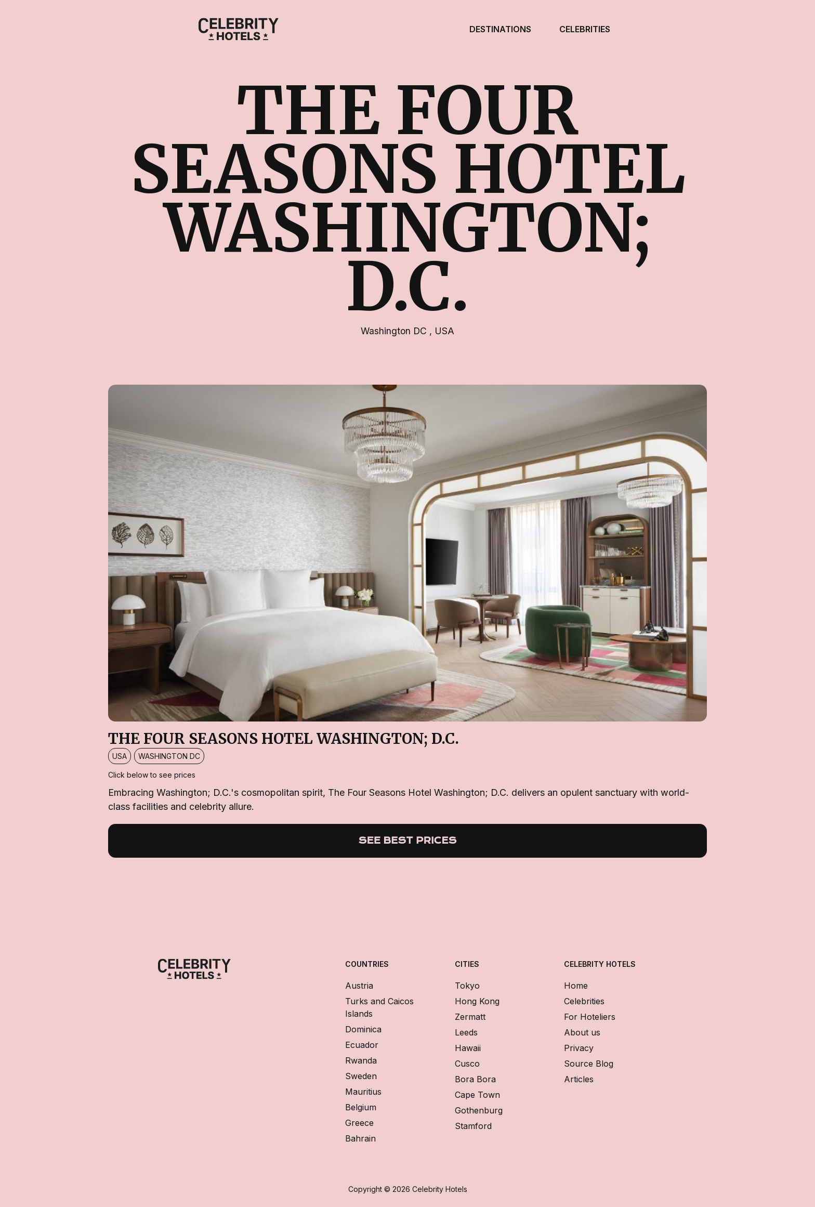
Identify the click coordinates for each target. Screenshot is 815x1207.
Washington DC (395, 330)
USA (444, 330)
